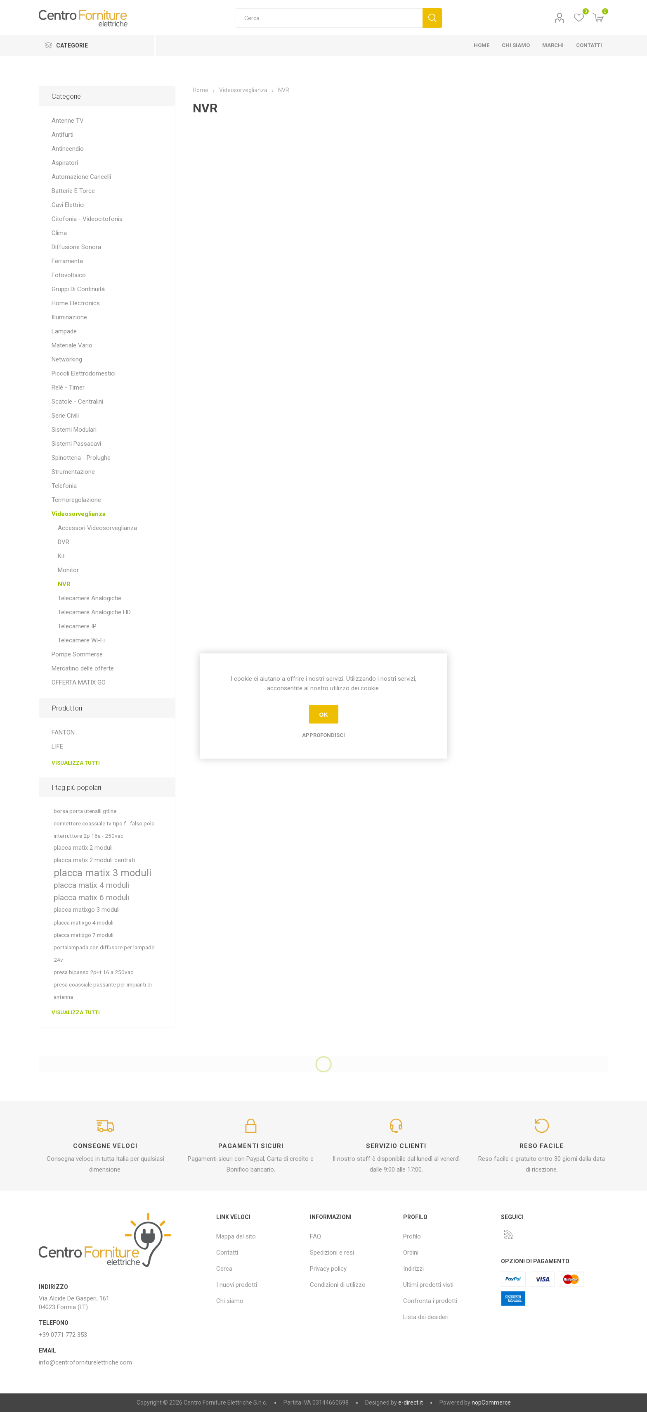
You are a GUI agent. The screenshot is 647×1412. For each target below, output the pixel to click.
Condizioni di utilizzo (338, 1284)
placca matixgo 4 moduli (83, 922)
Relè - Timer (68, 387)
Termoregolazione (76, 500)
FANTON (63, 732)
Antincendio (68, 148)
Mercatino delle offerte (83, 668)
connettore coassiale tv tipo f (90, 823)
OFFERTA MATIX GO (79, 682)
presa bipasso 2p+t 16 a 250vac (93, 972)
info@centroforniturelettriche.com (85, 1362)
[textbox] (329, 18)
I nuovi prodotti (236, 1284)
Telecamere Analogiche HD (94, 612)
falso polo (142, 823)
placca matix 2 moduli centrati (94, 860)
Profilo (559, 18)
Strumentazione (73, 471)
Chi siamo (229, 1301)
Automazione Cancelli (81, 177)
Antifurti (62, 134)
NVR (64, 584)
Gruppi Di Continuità (78, 289)
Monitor (68, 570)
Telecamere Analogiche (89, 598)
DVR (63, 542)
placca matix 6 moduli (91, 897)
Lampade (64, 331)
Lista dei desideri (426, 1317)
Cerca (432, 18)
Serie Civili (65, 415)
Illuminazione (69, 317)
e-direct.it (410, 1402)
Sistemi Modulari (74, 429)
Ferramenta (67, 261)
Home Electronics (76, 303)
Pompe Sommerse (77, 654)
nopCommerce (491, 1402)
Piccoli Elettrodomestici (84, 373)
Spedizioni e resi (332, 1252)
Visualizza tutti (76, 763)
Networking (67, 359)
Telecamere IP (77, 626)
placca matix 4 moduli (91, 885)
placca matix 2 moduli (83, 847)
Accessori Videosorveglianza (97, 528)
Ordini (410, 1252)
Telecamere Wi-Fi (81, 640)
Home (200, 90)
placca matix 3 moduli (102, 873)
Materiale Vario (72, 345)
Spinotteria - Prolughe (81, 457)
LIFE (57, 746)
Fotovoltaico (69, 275)
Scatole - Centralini (77, 401)
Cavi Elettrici (68, 205)
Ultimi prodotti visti (428, 1284)
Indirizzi (413, 1268)
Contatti (227, 1252)
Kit (61, 556)
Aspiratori (65, 162)
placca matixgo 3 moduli (87, 909)
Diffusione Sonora (76, 247)
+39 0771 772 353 (63, 1334)
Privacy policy (328, 1268)
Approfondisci (323, 735)
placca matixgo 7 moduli (83, 935)
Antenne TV (68, 120)
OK (323, 714)
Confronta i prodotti (430, 1301)
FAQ (315, 1236)
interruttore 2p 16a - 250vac (88, 835)
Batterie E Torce (73, 191)
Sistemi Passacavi (76, 443)
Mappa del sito (236, 1236)
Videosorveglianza (79, 514)
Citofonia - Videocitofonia (87, 219)
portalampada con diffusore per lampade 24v (104, 953)
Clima (59, 233)
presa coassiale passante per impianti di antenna (103, 990)
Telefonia (64, 486)
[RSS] (508, 1234)
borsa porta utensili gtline (85, 811)
